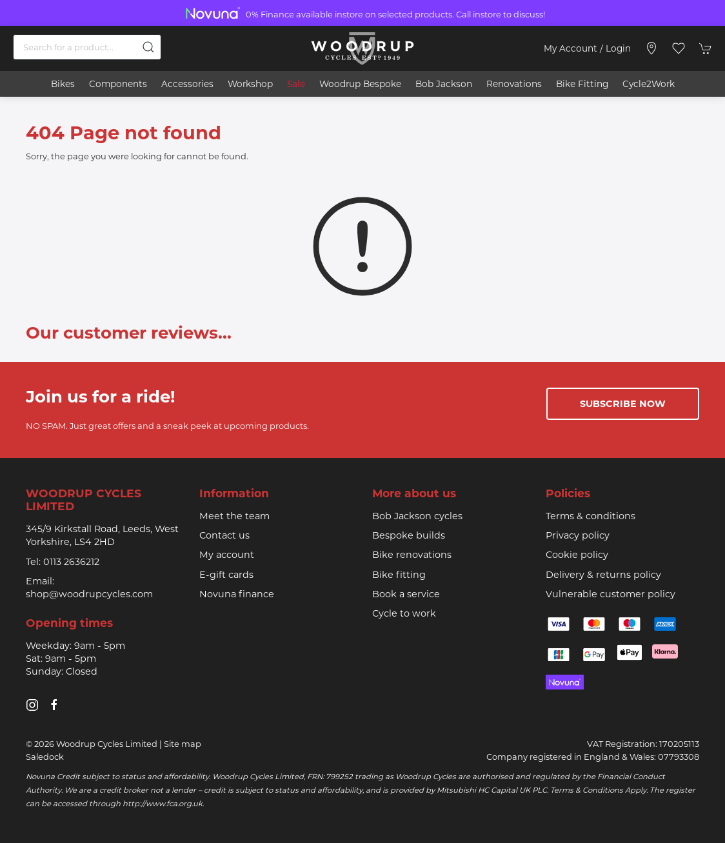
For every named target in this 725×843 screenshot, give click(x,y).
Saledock (45, 756)
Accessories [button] (187, 84)
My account (226, 554)
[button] (678, 48)
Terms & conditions (590, 516)
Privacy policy (578, 535)
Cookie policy (577, 554)
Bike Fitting (582, 84)
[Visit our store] (651, 48)
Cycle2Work (648, 84)
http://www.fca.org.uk (163, 803)
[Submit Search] (148, 47)
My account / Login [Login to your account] (587, 48)
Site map (182, 744)
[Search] (87, 47)
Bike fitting (399, 574)
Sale (296, 84)
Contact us (224, 535)
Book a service (406, 594)
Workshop (250, 84)
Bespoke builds (408, 535)
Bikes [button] (63, 84)
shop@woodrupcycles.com (89, 594)
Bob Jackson (443, 84)
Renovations (514, 84)
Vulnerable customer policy (610, 594)
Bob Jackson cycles (417, 516)
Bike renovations (412, 554)
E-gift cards (226, 574)
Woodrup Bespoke (360, 84)
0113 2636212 (71, 562)
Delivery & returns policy (603, 574)
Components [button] (118, 84)
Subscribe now (623, 404)
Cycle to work (404, 613)
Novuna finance (236, 594)
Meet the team (234, 516)
